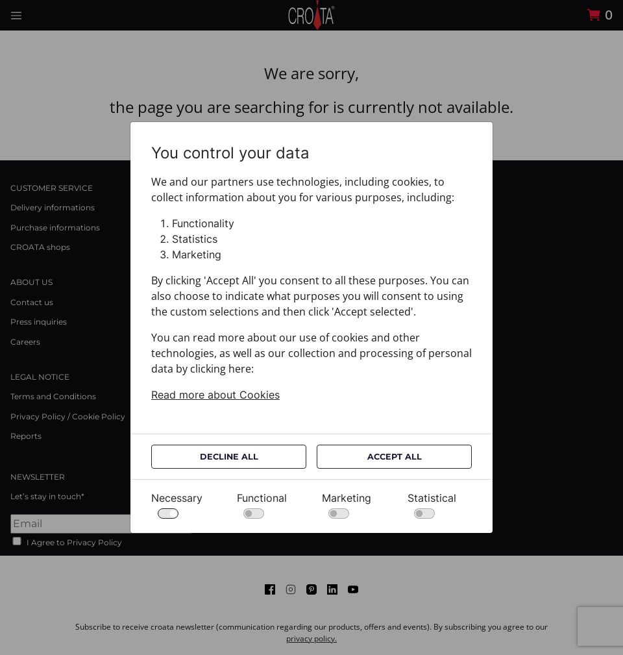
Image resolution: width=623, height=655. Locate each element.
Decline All (229, 457)
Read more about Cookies (215, 394)
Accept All (394, 457)
